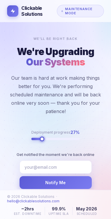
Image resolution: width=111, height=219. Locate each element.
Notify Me (55, 182)
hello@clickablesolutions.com (33, 203)
